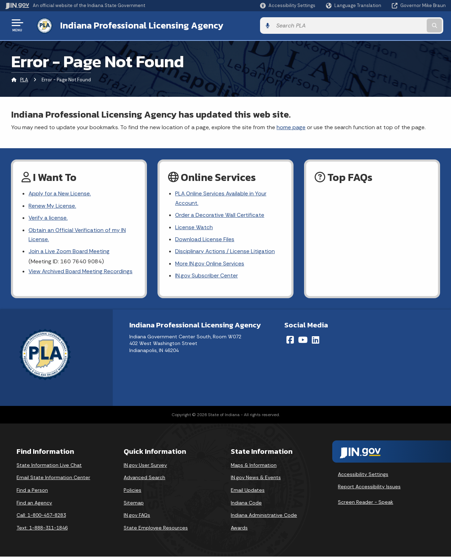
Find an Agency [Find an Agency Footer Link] (34, 504)
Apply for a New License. (60, 193)
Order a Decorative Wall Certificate (220, 215)
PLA (24, 79)
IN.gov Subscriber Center (206, 277)
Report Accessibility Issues (369, 488)
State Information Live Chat (49, 466)
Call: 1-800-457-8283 (41, 516)
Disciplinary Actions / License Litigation (225, 252)
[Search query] (395, 25)
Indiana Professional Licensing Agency (138, 25)
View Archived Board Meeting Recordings (81, 272)
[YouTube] (303, 341)
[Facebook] (290, 341)
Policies (132, 491)
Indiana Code (246, 504)
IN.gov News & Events (256, 479)
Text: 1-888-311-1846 (42, 529)
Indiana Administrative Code (264, 516)
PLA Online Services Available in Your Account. (221, 197)
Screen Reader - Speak (365, 503)
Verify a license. (48, 217)
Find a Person (32, 491)
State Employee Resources (156, 529)
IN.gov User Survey (145, 466)
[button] (287, 5)
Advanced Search (144, 479)
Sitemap (134, 504)
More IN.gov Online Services (210, 264)
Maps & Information (254, 466)
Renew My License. (52, 205)
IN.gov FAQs (137, 516)
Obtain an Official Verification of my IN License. (78, 234)
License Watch (194, 227)
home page (291, 126)
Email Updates (248, 491)
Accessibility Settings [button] (363, 475)
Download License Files (204, 240)
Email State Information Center (53, 479)
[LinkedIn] (315, 341)
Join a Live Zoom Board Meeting (69, 252)
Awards (239, 529)
